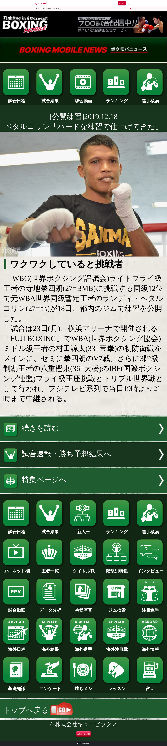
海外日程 (17, 647)
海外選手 (83, 647)
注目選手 (150, 608)
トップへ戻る (38, 710)
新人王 (83, 529)
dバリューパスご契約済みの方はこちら (48, 9)
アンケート (50, 686)
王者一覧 (50, 568)
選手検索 (150, 98)
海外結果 (50, 647)
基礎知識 (17, 686)
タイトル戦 (83, 568)
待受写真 (83, 608)
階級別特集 (117, 568)
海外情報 (150, 647)
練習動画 (83, 98)
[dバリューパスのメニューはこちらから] (129, 3)
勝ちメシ (83, 686)
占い (150, 686)
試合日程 (17, 98)
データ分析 (50, 608)
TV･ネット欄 (17, 568)
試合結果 (50, 98)
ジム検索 (117, 608)
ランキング (117, 98)
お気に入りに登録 (83, 734)
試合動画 (17, 608)
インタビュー (150, 568)
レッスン (117, 686)
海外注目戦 (117, 647)
